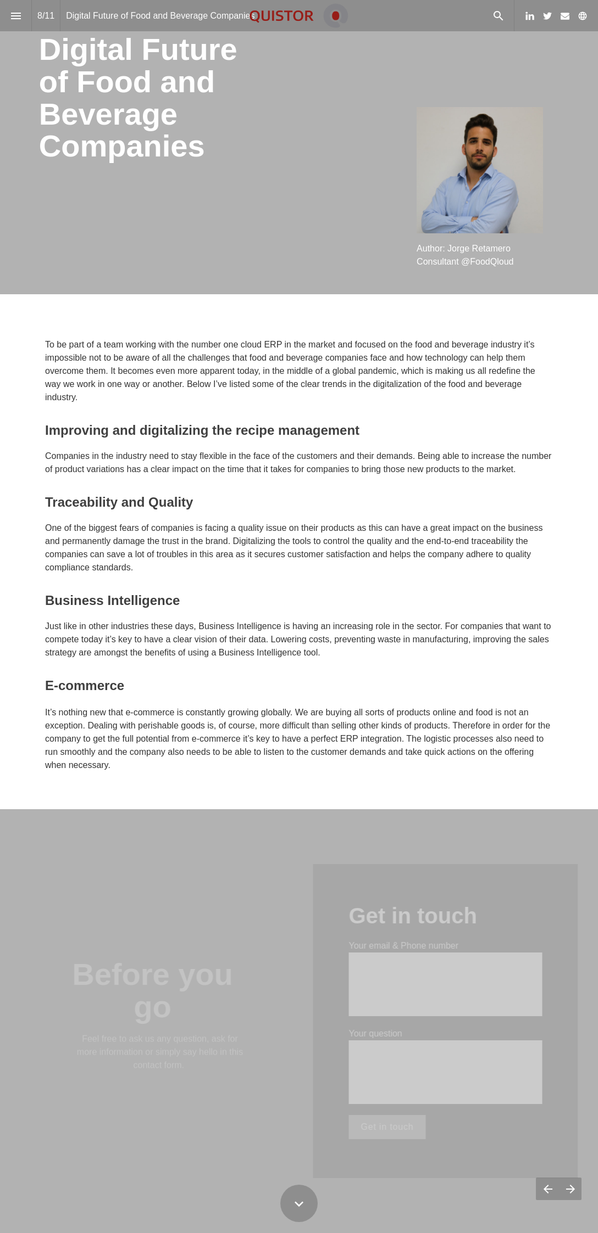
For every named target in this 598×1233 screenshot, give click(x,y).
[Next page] (570, 1189)
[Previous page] (547, 1189)
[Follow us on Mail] (565, 16)
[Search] (498, 15)
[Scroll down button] (299, 1203)
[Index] (15, 15)
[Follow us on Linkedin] (530, 16)
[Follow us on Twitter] (547, 16)
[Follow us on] (582, 16)
